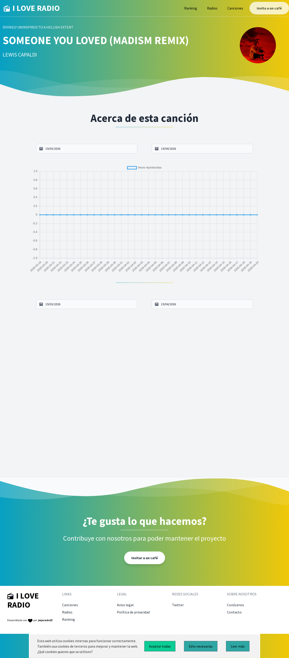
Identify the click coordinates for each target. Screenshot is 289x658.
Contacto (234, 612)
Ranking (190, 8)
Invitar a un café (144, 558)
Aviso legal (125, 605)
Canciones (235, 8)
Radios (212, 8)
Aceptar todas (160, 646)
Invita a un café (269, 8)
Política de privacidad (133, 612)
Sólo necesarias (201, 646)
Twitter (178, 605)
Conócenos (235, 605)
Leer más (238, 646)
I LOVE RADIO (32, 8)
